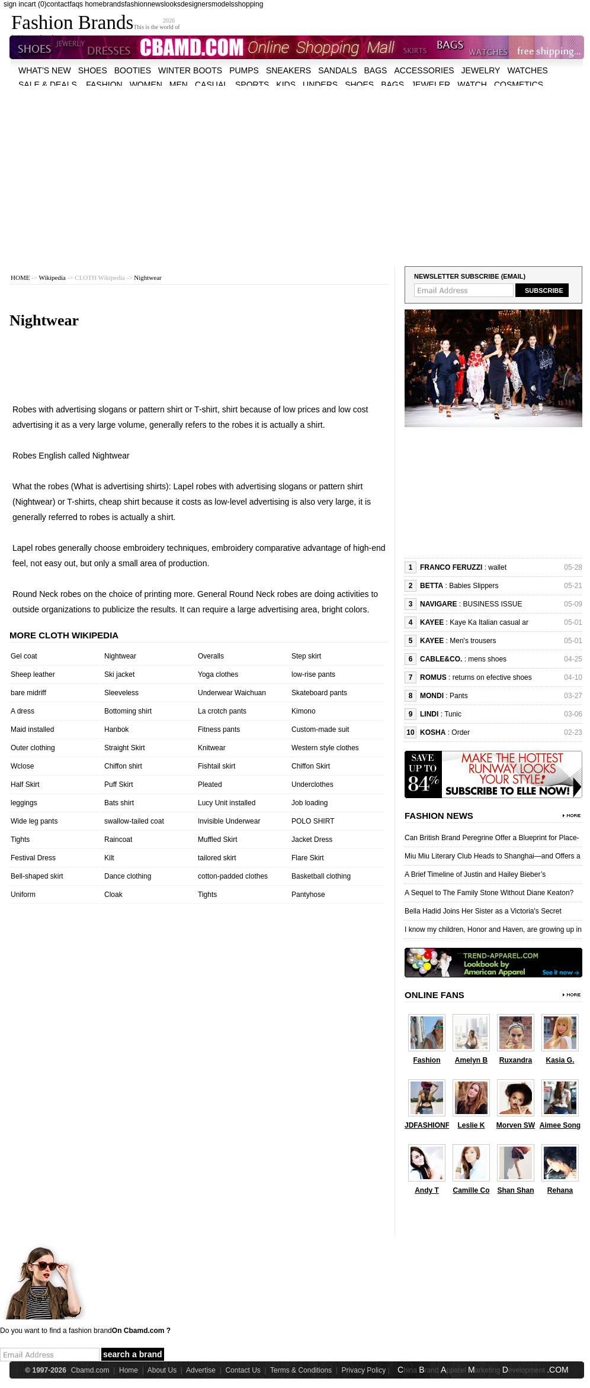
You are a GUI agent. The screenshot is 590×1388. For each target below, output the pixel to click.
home (93, 4)
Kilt (109, 858)
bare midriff (28, 693)
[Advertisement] (276, 168)
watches (527, 70)
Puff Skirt (118, 784)
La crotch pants (222, 711)
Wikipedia (52, 277)
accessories (424, 70)
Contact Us (242, 1370)
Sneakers (288, 70)
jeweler (430, 84)
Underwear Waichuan (232, 693)
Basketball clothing (321, 876)
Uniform (23, 894)
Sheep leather (33, 674)
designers (196, 4)
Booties (132, 70)
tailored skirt (217, 858)
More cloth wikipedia (63, 635)
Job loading (309, 803)
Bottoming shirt (128, 711)
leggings (24, 803)
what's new (44, 70)
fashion (136, 4)
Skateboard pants (319, 693)
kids (286, 84)
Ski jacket (119, 674)
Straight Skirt (124, 748)
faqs (76, 4)
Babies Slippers (473, 586)
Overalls (211, 656)
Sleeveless (121, 693)
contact (58, 4)
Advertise (201, 1370)
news (156, 4)
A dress (22, 711)
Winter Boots (190, 70)
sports (252, 84)
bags (375, 70)
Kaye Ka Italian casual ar (489, 622)
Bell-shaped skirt (37, 876)
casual (211, 84)
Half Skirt (25, 784)
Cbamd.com (90, 1370)
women (146, 84)
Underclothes (312, 784)
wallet (497, 567)
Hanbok (116, 729)
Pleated (210, 784)
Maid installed (32, 729)
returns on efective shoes (492, 677)
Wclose (22, 766)
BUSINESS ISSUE (492, 604)
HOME (20, 277)
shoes (92, 70)
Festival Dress (33, 858)
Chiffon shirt (123, 766)
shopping (249, 4)
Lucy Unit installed (226, 803)
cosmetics (518, 84)
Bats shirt (119, 803)
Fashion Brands (72, 22)
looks (172, 4)
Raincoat (118, 839)
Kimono (303, 711)
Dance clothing (127, 876)
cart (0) (35, 4)
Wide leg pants (34, 821)
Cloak (113, 894)
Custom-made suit (320, 729)
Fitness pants (219, 729)
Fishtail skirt (216, 766)
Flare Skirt (307, 858)
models (223, 4)
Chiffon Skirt (310, 766)
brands (113, 4)
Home (128, 1370)
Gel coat (24, 656)
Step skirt (306, 656)
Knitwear (212, 748)
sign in (14, 4)
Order (460, 732)
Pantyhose (308, 894)
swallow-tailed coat (134, 821)
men (178, 84)
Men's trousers (473, 641)
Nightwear (147, 277)
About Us (162, 1370)
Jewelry (481, 70)
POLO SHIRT (312, 821)
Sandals (337, 70)
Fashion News (439, 816)
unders (320, 84)
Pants (459, 696)
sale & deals (47, 84)
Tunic (452, 714)
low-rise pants (313, 674)
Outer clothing (33, 748)
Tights (20, 839)
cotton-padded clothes (233, 876)
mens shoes (487, 659)
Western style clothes (325, 748)
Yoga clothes (218, 674)
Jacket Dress (311, 839)
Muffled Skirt (217, 839)
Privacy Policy (364, 1370)
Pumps (244, 70)
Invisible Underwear (229, 821)
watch (472, 84)
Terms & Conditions (301, 1370)
